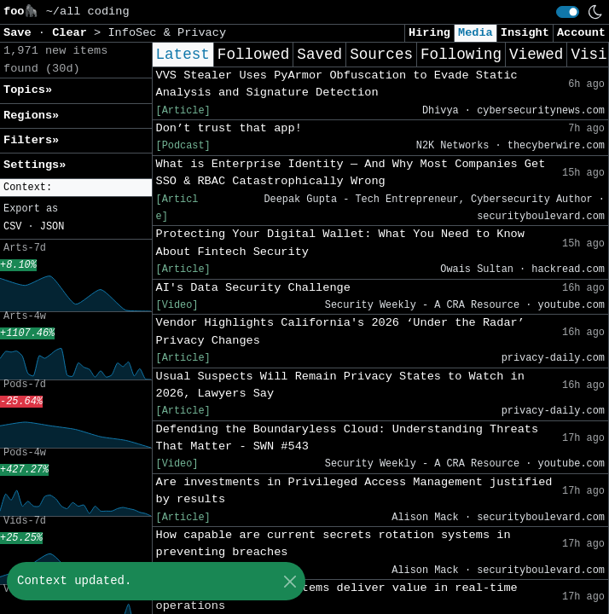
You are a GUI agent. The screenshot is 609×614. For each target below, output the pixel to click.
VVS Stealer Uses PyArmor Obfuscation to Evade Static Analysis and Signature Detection (337, 84)
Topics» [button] (27, 90)
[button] (76, 188)
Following (461, 54)
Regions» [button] (31, 115)
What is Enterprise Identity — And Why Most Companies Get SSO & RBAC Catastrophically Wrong (351, 173)
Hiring (429, 32)
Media (475, 32)
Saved (319, 54)
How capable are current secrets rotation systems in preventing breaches (333, 544)
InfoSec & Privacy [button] (166, 32)
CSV (12, 227)
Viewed (536, 54)
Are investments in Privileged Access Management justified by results (354, 491)
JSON (52, 227)
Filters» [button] (31, 140)
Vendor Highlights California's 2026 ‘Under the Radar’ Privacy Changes (340, 331)
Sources (381, 54)
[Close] (290, 581)
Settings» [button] (34, 165)
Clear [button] (73, 32)
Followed (253, 54)
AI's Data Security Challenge (253, 287)
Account (581, 32)
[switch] (567, 12)
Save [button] (20, 32)
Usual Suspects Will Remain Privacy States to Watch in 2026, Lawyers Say (340, 385)
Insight (525, 32)
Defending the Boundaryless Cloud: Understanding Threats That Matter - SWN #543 (347, 438)
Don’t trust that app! (229, 128)
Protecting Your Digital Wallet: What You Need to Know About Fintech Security (340, 243)
